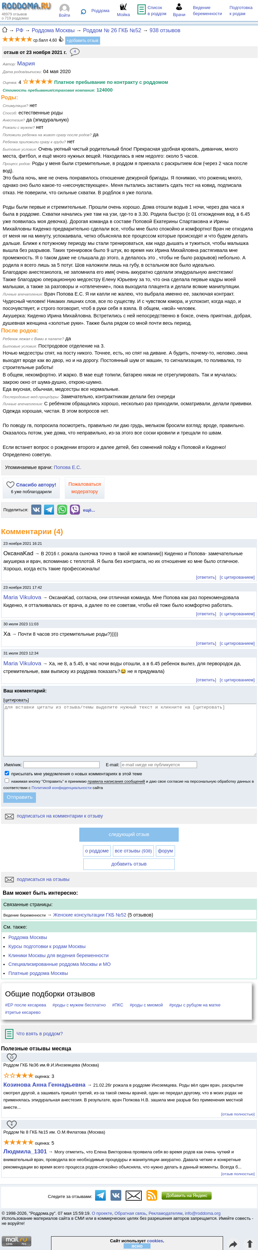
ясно (137, 1246)
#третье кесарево (23, 1012)
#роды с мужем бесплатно (79, 1004)
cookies (155, 1240)
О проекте (102, 1213)
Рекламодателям (165, 1213)
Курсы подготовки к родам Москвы (47, 946)
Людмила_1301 (25, 1151)
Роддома (100, 10)
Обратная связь (130, 1213)
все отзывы (133, 850)
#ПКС (117, 1004)
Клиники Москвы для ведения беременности (58, 955)
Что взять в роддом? (34, 1033)
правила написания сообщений (116, 781)
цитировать (16, 699)
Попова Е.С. (67, 467)
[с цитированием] (237, 577)
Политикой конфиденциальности (61, 787)
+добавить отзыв (82, 40)
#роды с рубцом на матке (195, 1004)
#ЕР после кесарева (25, 1004)
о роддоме (97, 850)
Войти (64, 15)
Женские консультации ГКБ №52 (89, 915)
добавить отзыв (129, 864)
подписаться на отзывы (37, 879)
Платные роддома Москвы (38, 973)
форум (165, 850)
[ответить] (206, 577)
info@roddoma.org (202, 1213)
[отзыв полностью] (238, 1114)
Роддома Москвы (27, 937)
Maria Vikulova (22, 597)
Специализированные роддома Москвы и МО (59, 964)
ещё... (89, 510)
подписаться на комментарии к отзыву (54, 816)
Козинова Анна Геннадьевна (45, 1084)
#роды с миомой (146, 1004)
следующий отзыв (129, 834)
